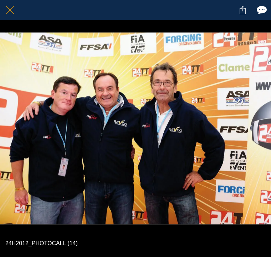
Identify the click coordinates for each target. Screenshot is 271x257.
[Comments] (261, 10)
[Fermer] (10, 10)
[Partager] (242, 10)
